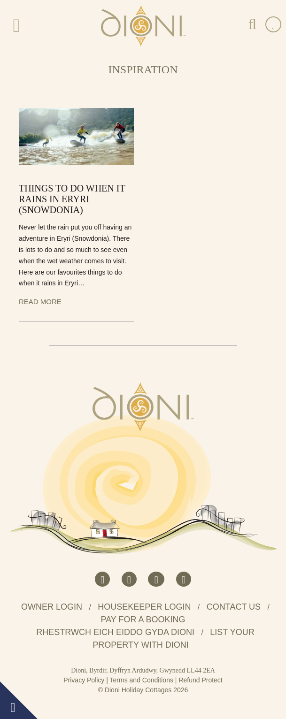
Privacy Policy (83, 680)
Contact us (234, 607)
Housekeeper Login (144, 607)
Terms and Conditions (141, 680)
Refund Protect (200, 680)
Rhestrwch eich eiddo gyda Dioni (115, 632)
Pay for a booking (142, 619)
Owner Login (51, 607)
